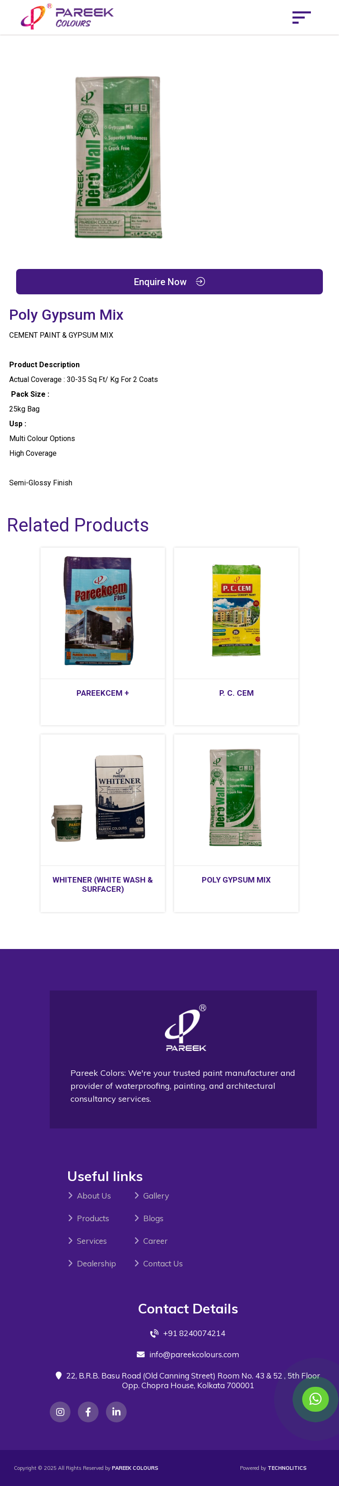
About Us (94, 1195)
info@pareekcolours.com (194, 1354)
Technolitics (287, 1468)
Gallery (156, 1195)
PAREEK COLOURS (135, 1468)
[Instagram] (60, 1412)
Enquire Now (169, 281)
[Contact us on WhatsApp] (315, 1399)
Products (93, 1218)
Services (92, 1241)
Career (155, 1241)
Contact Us (163, 1263)
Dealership (96, 1263)
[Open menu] (302, 17)
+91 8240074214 (194, 1333)
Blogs (153, 1218)
